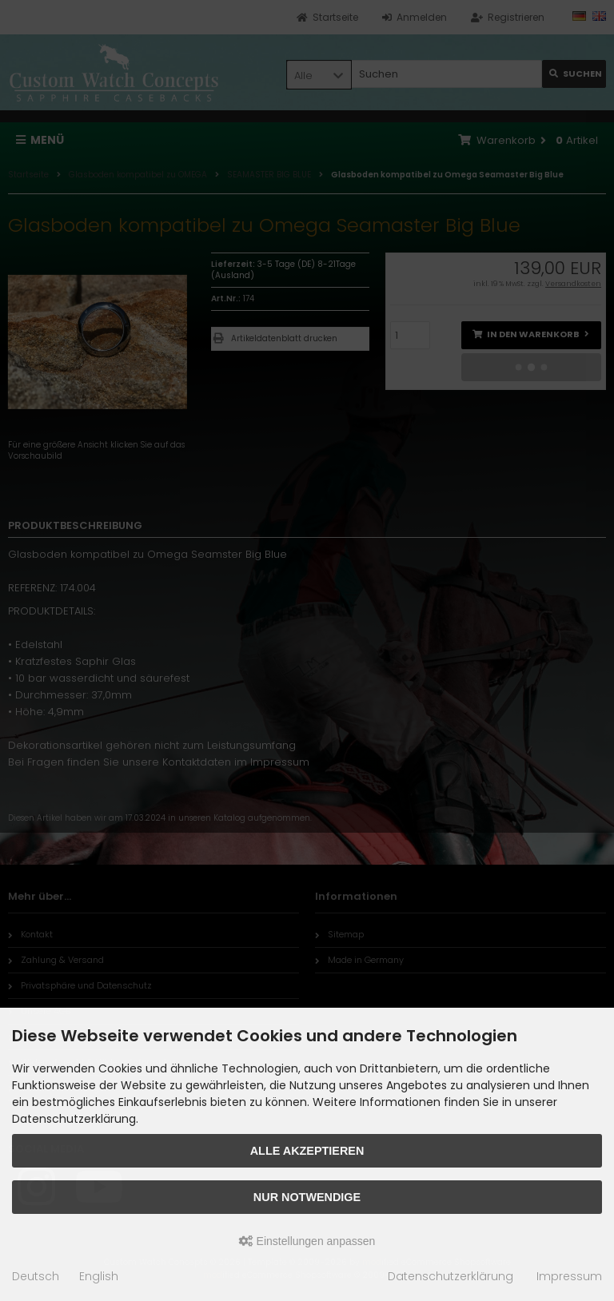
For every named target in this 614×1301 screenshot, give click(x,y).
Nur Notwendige (307, 1197)
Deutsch (35, 1276)
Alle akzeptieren (307, 1150)
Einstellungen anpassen (307, 1241)
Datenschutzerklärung (450, 1276)
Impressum (569, 1276)
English (98, 1276)
